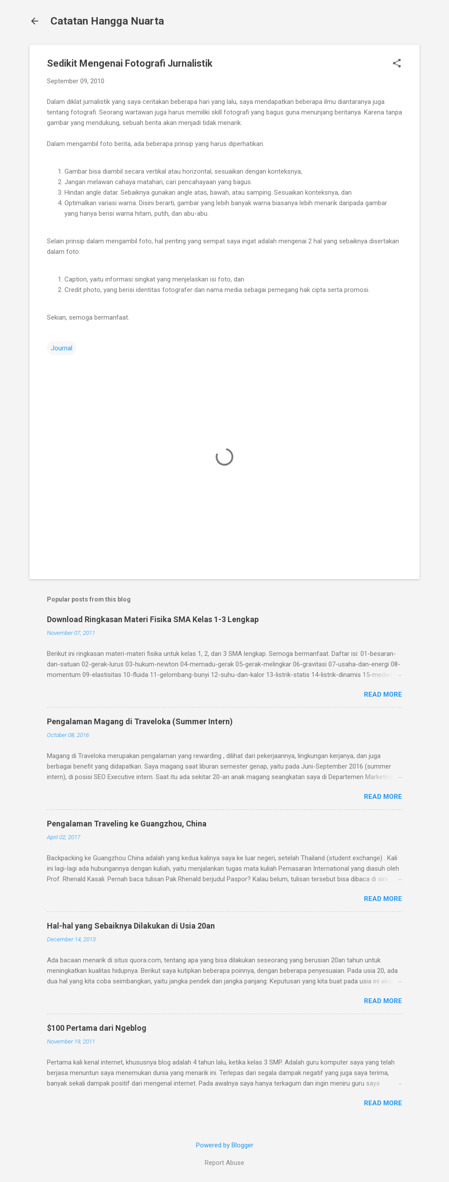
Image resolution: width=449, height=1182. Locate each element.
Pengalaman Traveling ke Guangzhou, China (127, 823)
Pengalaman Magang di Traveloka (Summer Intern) (140, 721)
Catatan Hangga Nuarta (107, 21)
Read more (383, 694)
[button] (397, 64)
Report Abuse (224, 1163)
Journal (61, 348)
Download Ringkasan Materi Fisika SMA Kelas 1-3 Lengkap (153, 619)
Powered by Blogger (224, 1145)
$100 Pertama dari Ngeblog (96, 1027)
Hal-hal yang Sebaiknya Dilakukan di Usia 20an (131, 925)
